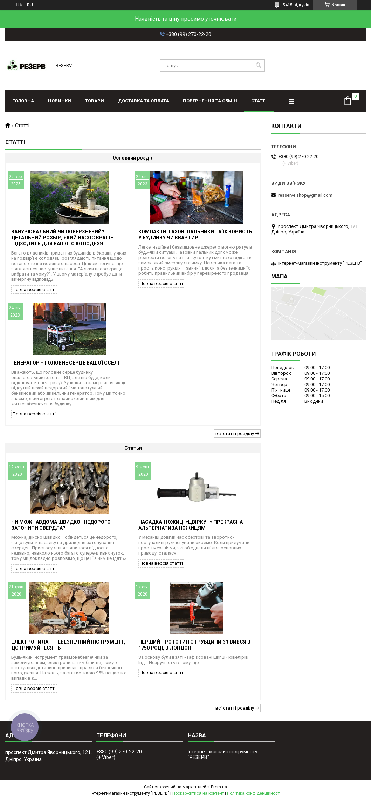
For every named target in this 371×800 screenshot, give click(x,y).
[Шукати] (259, 65)
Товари (94, 100)
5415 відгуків (296, 4)
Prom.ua (219, 787)
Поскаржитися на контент (198, 793)
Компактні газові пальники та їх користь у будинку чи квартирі (195, 234)
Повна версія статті (34, 289)
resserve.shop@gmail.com (305, 195)
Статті (259, 100)
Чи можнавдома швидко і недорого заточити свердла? (61, 525)
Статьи (133, 448)
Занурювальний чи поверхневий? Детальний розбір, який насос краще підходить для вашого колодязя (62, 237)
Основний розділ (133, 158)
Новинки (59, 100)
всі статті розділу (234, 433)
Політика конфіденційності (254, 793)
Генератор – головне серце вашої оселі (65, 363)
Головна (23, 100)
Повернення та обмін (210, 100)
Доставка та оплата (143, 100)
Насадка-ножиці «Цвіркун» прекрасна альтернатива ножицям (190, 525)
